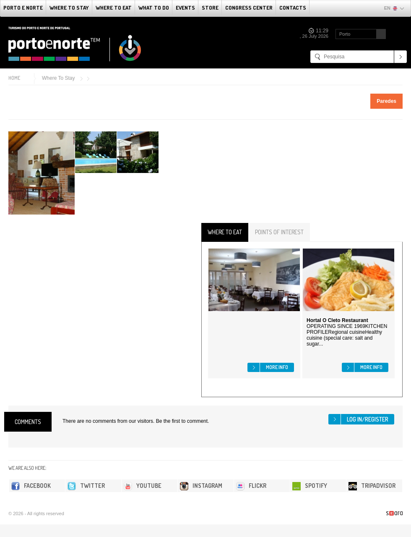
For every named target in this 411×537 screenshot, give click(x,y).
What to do (153, 7)
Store (210, 7)
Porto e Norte (23, 7)
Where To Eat (114, 7)
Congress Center (249, 7)
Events (185, 7)
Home (14, 78)
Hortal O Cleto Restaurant (337, 320)
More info (277, 367)
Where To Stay (69, 7)
